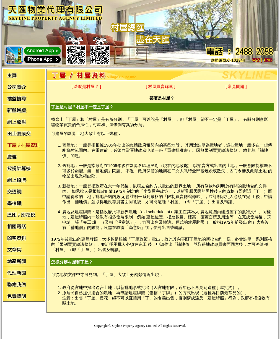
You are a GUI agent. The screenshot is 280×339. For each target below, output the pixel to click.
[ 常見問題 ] (236, 86)
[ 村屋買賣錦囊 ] (160, 86)
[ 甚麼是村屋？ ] (86, 86)
